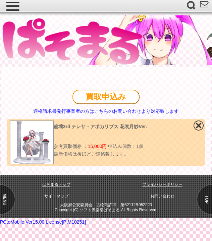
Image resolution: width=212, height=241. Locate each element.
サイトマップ (56, 196)
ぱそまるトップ (56, 184)
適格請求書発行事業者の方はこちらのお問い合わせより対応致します (106, 111)
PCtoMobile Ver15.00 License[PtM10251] (43, 222)
